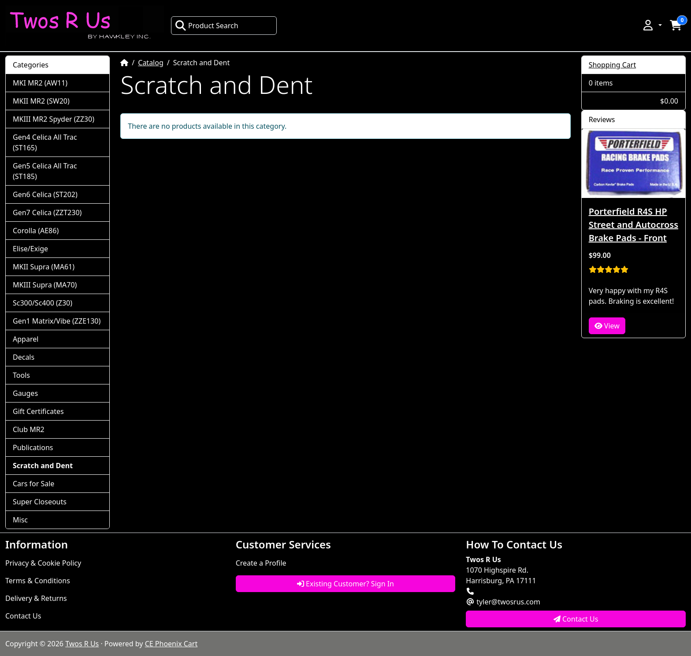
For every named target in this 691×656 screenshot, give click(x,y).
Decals (23, 357)
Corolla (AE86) (36, 230)
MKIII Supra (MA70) (45, 285)
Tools (21, 375)
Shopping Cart (612, 65)
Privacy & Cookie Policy (43, 563)
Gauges (25, 393)
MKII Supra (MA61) (43, 267)
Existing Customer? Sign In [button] (345, 584)
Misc (20, 520)
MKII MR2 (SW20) (41, 101)
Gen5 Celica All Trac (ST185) (45, 171)
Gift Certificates (38, 411)
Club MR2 (29, 429)
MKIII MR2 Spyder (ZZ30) (53, 119)
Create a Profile (261, 563)
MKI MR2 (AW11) (40, 83)
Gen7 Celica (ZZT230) (47, 212)
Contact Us (23, 616)
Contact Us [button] (576, 619)
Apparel (25, 339)
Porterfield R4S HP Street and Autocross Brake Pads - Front (633, 224)
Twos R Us (82, 644)
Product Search (206, 25)
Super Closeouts (40, 502)
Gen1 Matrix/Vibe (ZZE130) (56, 321)
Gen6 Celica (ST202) (45, 194)
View (607, 326)
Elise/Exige (30, 248)
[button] (651, 25)
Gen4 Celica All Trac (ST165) (45, 142)
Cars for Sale (33, 483)
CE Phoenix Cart (171, 644)
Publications (33, 447)
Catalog (150, 62)
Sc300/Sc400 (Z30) (42, 303)
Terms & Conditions (37, 580)
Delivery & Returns (36, 598)
